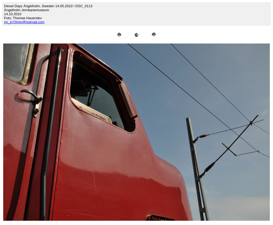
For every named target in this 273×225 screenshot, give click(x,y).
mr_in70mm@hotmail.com (24, 22)
